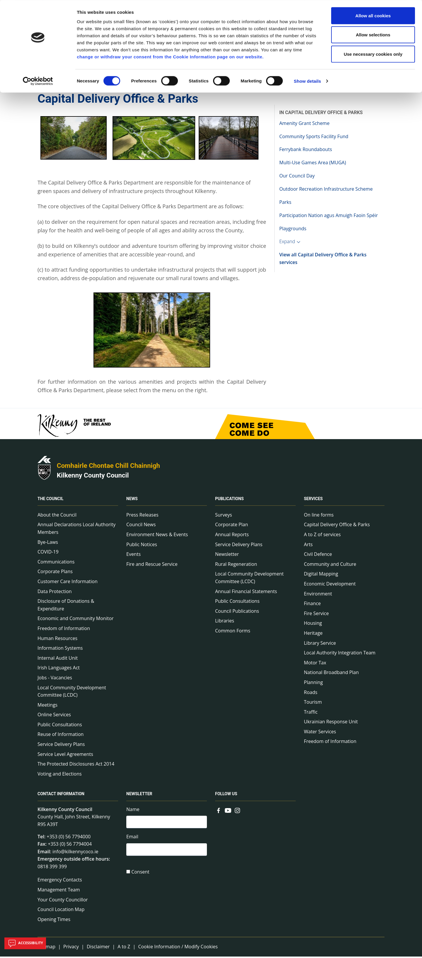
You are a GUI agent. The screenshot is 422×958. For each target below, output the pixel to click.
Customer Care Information (68, 583)
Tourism (313, 703)
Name (132, 811)
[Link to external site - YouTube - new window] (228, 811)
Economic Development (330, 585)
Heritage (313, 634)
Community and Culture (330, 565)
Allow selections (373, 34)
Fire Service (316, 615)
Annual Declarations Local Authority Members (76, 530)
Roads (310, 693)
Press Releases (142, 516)
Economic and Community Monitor (76, 620)
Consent (140, 874)
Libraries (224, 622)
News (132, 500)
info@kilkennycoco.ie (75, 853)
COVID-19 (48, 553)
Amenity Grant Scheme (304, 124)
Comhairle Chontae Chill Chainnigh (108, 467)
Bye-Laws (48, 543)
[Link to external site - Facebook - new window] (218, 811)
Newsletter (227, 555)
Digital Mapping (321, 575)
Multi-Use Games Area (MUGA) (312, 164)
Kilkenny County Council (93, 477)
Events (133, 555)
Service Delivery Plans (61, 745)
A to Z (124, 948)
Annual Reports (232, 536)
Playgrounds (292, 230)
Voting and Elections (60, 775)
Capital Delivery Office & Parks (337, 526)
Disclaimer (98, 948)
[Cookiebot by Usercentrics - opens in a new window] (38, 81)
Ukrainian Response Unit (331, 723)
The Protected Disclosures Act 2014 (76, 765)
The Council (51, 500)
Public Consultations (60, 726)
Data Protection (55, 593)
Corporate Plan (231, 526)
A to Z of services (322, 536)
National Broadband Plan (331, 674)
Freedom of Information (64, 630)
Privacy (71, 948)
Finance (312, 605)
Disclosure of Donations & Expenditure (66, 606)
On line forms (318, 516)
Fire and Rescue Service (152, 565)
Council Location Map (61, 911)
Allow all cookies (373, 15)
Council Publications (237, 612)
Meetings (47, 706)
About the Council (57, 516)
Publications (229, 500)
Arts (308, 546)
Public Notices (141, 546)
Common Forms (232, 632)
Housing (313, 625)
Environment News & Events (157, 536)
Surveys (223, 516)
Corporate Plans (55, 573)
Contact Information (61, 795)
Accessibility (25, 943)
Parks (285, 203)
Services (313, 500)
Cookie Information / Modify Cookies (178, 948)
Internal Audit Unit (58, 659)
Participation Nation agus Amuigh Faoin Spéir (328, 217)
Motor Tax (315, 664)
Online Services (54, 716)
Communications (56, 563)
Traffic (311, 713)
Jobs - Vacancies (55, 679)
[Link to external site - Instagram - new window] (237, 811)
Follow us (226, 795)
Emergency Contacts (60, 881)
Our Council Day (297, 177)
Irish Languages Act (59, 669)
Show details (307, 80)
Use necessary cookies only (373, 53)
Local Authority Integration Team (339, 654)
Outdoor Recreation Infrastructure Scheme (326, 190)
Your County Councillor (63, 901)
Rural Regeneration (236, 565)
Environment (318, 595)
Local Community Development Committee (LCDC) (72, 693)
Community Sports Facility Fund (313, 138)
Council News (141, 526)
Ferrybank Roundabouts (305, 151)
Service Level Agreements (65, 755)
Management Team (59, 891)
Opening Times (54, 921)
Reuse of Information (61, 736)
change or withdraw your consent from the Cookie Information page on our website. (170, 56)
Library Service (320, 644)
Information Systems (60, 649)
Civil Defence (318, 555)
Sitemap (46, 948)
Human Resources (57, 640)
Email (132, 839)
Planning (313, 684)
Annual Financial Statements (246, 593)
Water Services (320, 733)
